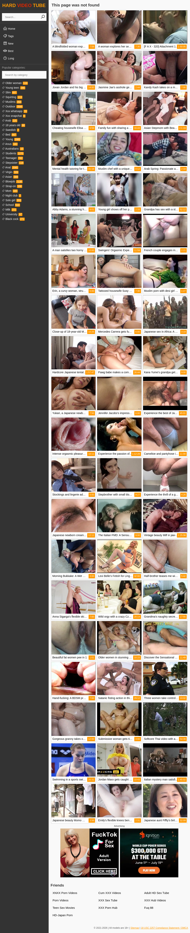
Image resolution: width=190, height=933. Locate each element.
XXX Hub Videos (155, 900)
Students (13, 153)
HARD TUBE (24, 5)
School (11, 204)
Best (8, 51)
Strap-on (12, 186)
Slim (9, 92)
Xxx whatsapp (14, 111)
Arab (9, 120)
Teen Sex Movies (64, 907)
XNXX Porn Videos (65, 893)
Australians (13, 148)
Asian (10, 176)
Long (8, 58)
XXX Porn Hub (107, 907)
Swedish (10, 129)
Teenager (12, 158)
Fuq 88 (148, 907)
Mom (10, 190)
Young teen (13, 87)
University (12, 214)
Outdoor (12, 106)
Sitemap (134, 928)
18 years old (13, 125)
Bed (9, 134)
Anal (10, 167)
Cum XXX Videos (109, 893)
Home (9, 28)
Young (11, 139)
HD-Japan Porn (63, 915)
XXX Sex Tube (107, 900)
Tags (8, 36)
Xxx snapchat (14, 115)
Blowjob (12, 181)
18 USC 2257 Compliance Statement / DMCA (164, 928)
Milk (9, 209)
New (8, 43)
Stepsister (13, 162)
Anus (10, 144)
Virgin (10, 172)
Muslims (12, 101)
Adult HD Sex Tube (156, 893)
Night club (11, 195)
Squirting (12, 97)
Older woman (15, 83)
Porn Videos (60, 900)
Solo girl (11, 200)
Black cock (13, 219)
